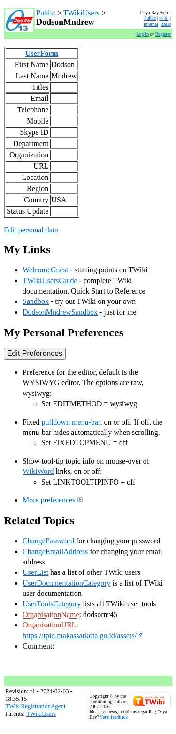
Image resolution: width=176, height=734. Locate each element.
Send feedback (114, 716)
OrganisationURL (49, 625)
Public (45, 13)
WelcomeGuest (45, 270)
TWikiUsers (81, 13)
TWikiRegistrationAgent (35, 706)
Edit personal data (31, 230)
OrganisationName (51, 614)
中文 (163, 18)
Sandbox (36, 301)
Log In (142, 34)
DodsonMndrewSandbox (60, 312)
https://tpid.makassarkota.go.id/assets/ (83, 636)
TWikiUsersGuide (50, 281)
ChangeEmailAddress (55, 552)
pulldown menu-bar (70, 422)
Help (166, 24)
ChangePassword (48, 541)
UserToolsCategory (52, 604)
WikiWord (38, 471)
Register (163, 34)
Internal (151, 24)
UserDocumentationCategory (67, 583)
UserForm (41, 53)
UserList (35, 572)
